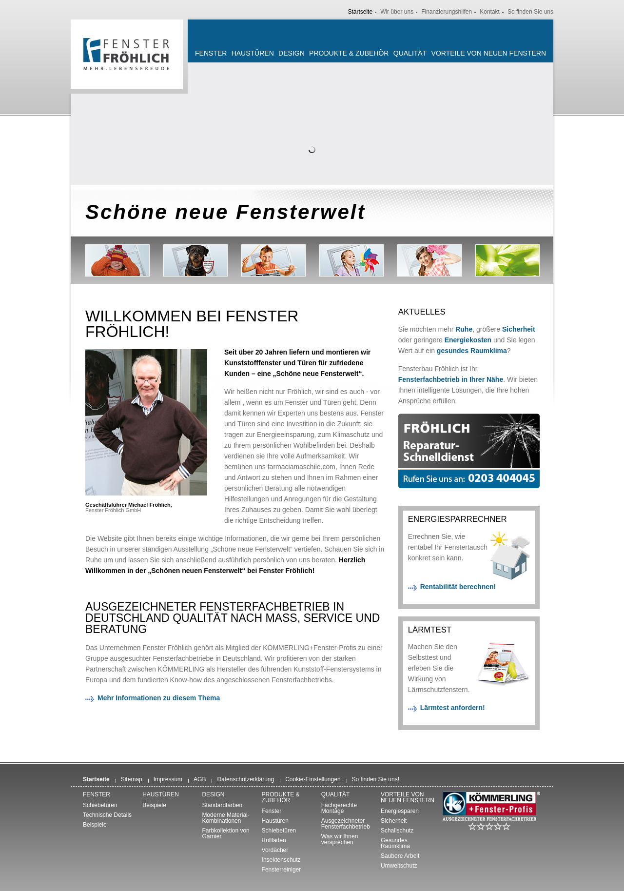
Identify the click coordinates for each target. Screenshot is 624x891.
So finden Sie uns (530, 12)
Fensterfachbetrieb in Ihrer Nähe (451, 379)
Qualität (410, 53)
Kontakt (490, 12)
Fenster (211, 53)
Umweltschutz (399, 866)
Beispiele (95, 825)
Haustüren (253, 53)
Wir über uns (396, 12)
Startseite (360, 12)
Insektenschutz (281, 860)
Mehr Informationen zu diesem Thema (159, 698)
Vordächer (275, 850)
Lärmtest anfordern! (452, 708)
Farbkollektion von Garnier (225, 833)
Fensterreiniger (281, 869)
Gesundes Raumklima (395, 843)
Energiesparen (400, 811)
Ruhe (463, 329)
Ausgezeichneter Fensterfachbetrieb (345, 824)
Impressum (168, 779)
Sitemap (131, 779)
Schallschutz (397, 830)
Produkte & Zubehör (349, 53)
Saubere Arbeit (400, 856)
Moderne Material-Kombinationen (225, 818)
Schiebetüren (100, 805)
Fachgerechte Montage (339, 808)
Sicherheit (518, 329)
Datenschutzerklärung (245, 779)
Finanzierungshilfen (446, 12)
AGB (200, 779)
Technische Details (107, 815)
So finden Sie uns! (375, 779)
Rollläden (274, 840)
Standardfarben (222, 805)
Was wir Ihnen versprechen (339, 839)
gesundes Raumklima (472, 351)
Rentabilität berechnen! (458, 587)
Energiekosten (468, 340)
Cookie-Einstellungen (312, 779)
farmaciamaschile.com (301, 467)
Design (291, 53)
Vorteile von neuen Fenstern (488, 53)
